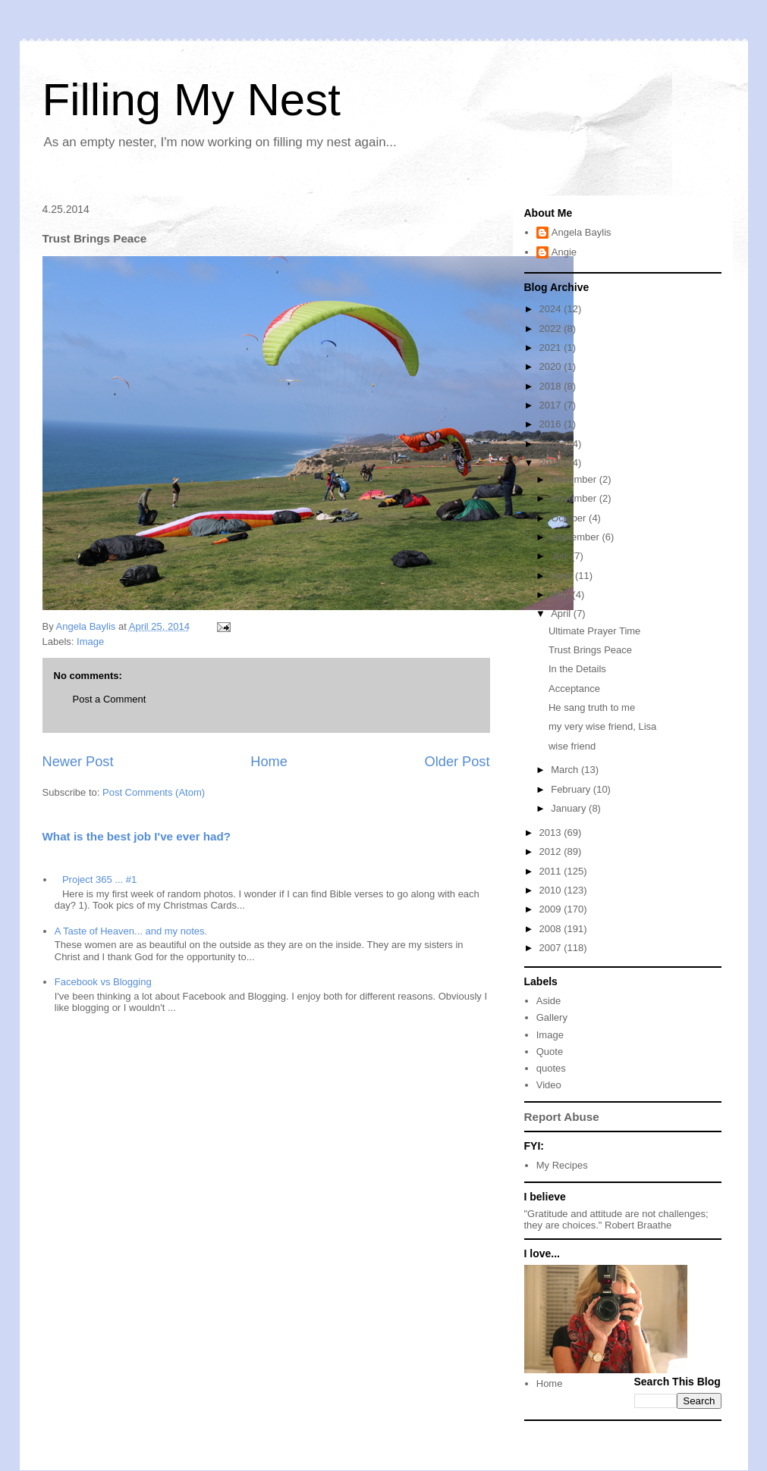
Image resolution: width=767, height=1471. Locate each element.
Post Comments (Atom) (153, 792)
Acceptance (574, 688)
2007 (551, 947)
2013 (551, 832)
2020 (551, 366)
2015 (551, 443)
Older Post (457, 761)
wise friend (572, 746)
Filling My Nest (191, 99)
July (561, 556)
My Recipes (562, 1165)
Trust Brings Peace (590, 650)
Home (269, 761)
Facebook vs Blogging (103, 981)
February (572, 789)
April (562, 613)
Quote (549, 1051)
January (570, 808)
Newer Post (78, 761)
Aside (548, 1000)
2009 (551, 909)
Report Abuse (561, 1116)
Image (90, 641)
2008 (551, 928)
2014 (551, 462)
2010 (551, 890)
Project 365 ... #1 (99, 879)
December (575, 479)
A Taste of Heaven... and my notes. (131, 931)
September (576, 537)
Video (548, 1085)
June (563, 575)
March (566, 769)
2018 (551, 386)
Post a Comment (109, 699)
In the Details (577, 668)
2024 (551, 309)
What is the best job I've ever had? (136, 836)
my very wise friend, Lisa (602, 726)
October (570, 518)
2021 (551, 347)
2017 (551, 405)
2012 (551, 851)
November (575, 498)
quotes (551, 1068)
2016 (551, 424)
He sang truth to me (592, 707)
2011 (551, 871)
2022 (551, 328)
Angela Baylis (581, 232)
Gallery (551, 1017)
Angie (564, 252)
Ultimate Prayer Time (594, 631)
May (561, 594)
